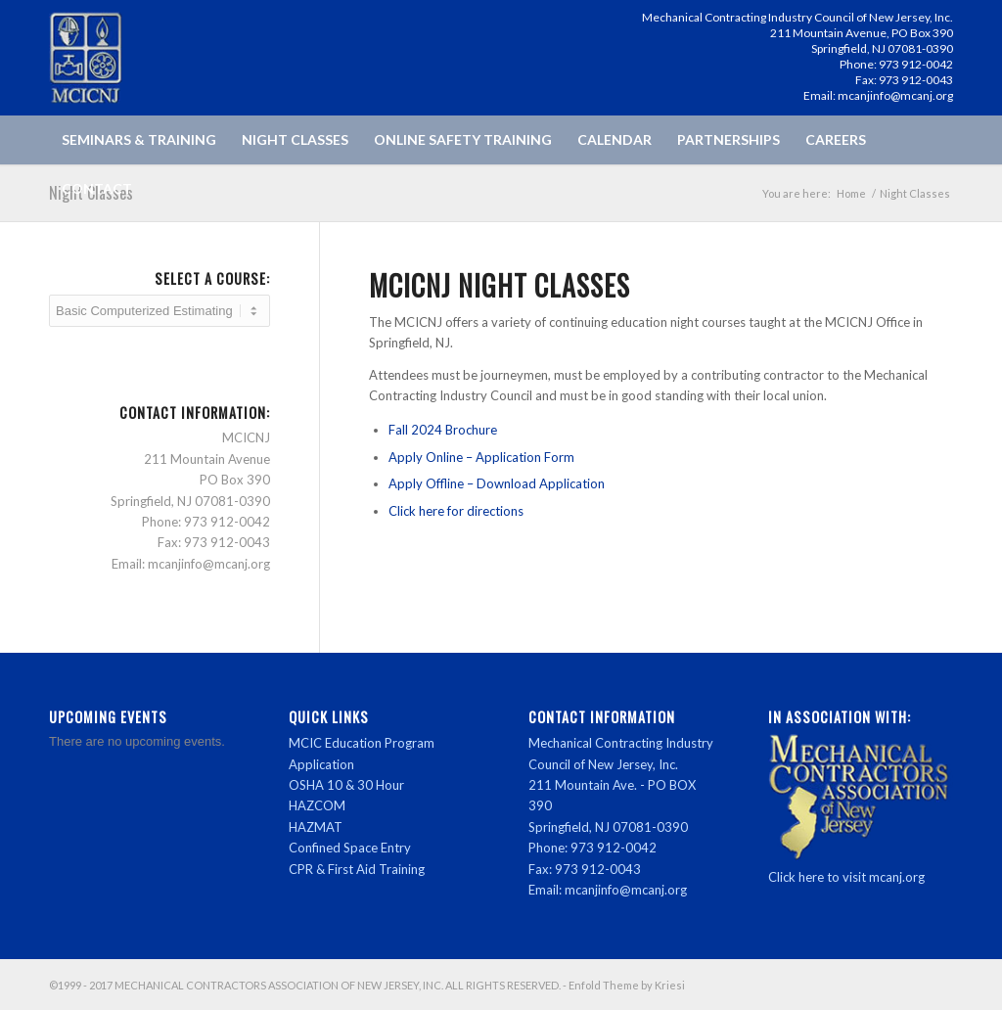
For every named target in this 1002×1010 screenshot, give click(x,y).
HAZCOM (317, 805)
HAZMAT (315, 827)
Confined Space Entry (350, 847)
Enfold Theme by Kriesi (627, 985)
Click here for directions (456, 511)
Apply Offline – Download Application (496, 483)
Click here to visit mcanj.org (846, 877)
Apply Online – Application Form (481, 457)
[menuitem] (139, 139)
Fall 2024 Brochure (442, 429)
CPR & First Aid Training (357, 869)
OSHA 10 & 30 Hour (346, 785)
